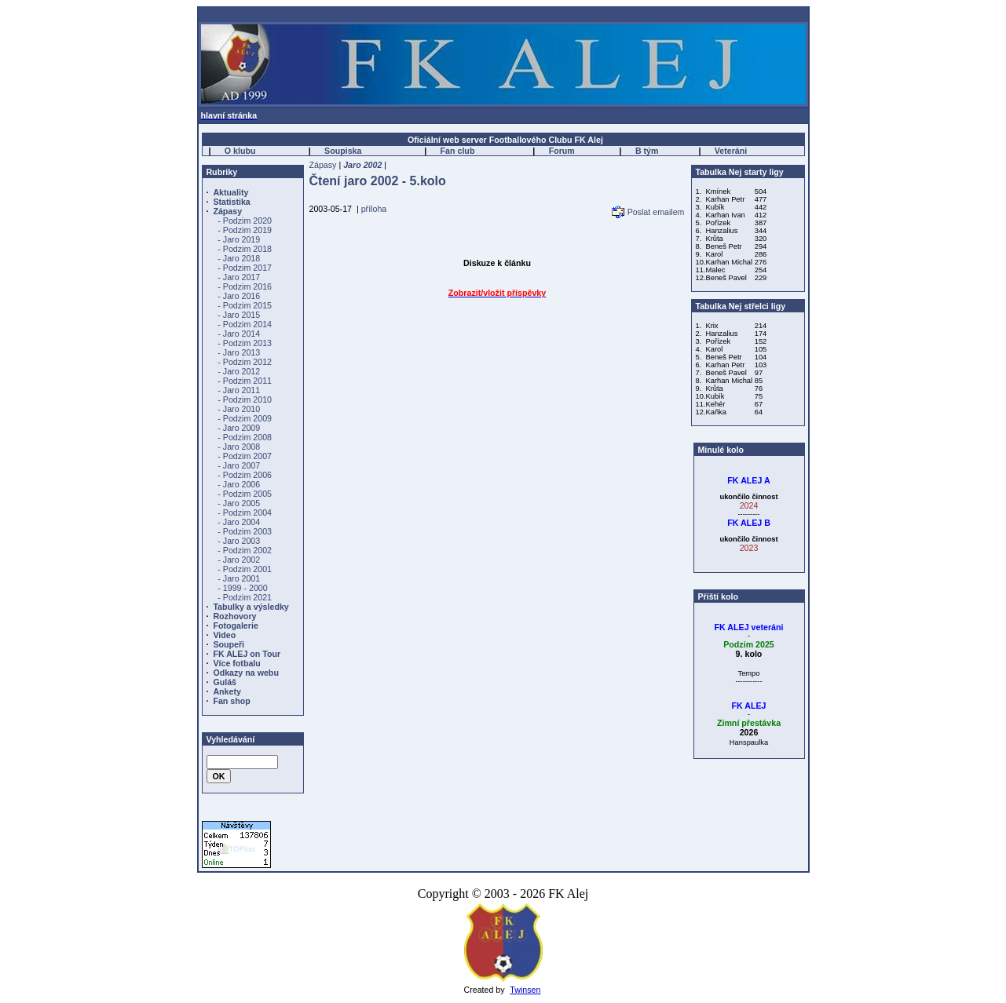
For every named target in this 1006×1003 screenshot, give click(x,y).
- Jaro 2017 (239, 277)
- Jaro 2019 (239, 239)
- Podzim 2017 (245, 267)
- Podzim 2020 (245, 220)
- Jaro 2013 (239, 352)
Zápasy (323, 165)
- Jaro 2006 (239, 484)
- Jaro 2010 (239, 409)
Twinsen (525, 989)
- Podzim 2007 (245, 456)
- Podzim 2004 (245, 512)
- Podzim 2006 (245, 475)
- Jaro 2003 (239, 540)
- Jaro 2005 (239, 503)
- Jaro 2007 (239, 465)
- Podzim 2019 (245, 230)
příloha (374, 208)
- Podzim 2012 (245, 362)
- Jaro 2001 (239, 578)
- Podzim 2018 (245, 248)
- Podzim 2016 (245, 286)
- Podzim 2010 (245, 399)
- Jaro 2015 (239, 314)
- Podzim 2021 (245, 597)
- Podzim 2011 (245, 380)
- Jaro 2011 (239, 390)
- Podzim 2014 (245, 324)
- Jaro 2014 (239, 333)
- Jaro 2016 (239, 296)
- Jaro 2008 (239, 446)
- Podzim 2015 (245, 305)
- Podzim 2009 (245, 418)
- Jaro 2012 (239, 371)
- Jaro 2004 (239, 522)
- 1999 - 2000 (242, 588)
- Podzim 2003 (245, 531)
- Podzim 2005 (245, 493)
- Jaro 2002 (239, 559)
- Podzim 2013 (245, 343)
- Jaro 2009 (239, 427)
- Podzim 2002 (245, 550)
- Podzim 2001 (245, 569)
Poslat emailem (656, 212)
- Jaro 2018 (239, 258)
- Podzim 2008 (245, 437)
